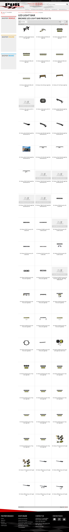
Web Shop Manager (45, 530)
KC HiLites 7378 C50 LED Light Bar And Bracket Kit (26, 206)
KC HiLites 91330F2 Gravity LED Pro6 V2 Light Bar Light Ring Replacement (60, 278)
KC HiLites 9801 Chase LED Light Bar (43, 470)
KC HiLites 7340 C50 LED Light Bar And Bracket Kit (59, 182)
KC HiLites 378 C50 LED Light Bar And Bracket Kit (26, 182)
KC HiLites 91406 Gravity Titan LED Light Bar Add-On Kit (59, 350)
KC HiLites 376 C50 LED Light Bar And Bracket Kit (59, 158)
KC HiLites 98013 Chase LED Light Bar (43, 495)
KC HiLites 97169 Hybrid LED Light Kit (59, 446)
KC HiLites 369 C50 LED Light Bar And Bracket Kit (26, 158)
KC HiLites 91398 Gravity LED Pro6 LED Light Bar (43, 350)
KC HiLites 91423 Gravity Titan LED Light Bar (43, 446)
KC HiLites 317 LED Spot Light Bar (59, 85)
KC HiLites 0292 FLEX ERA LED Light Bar (26, 61)
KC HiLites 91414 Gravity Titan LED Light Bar (43, 374)
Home (2, 518)
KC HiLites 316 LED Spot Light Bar (43, 85)
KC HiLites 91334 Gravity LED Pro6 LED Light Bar (26, 302)
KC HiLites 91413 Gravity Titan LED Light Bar (26, 374)
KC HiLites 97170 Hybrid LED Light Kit (26, 470)
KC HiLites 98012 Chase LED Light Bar (26, 495)
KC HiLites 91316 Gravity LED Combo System (59, 254)
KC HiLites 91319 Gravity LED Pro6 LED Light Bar (43, 278)
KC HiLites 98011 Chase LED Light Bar (59, 470)
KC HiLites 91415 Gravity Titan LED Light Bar (59, 374)
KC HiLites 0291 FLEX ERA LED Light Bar (60, 37)
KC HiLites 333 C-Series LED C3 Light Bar (43, 110)
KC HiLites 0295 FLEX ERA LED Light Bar (26, 85)
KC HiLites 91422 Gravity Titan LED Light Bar (26, 446)
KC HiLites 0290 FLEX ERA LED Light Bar (43, 37)
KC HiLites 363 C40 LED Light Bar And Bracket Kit (59, 134)
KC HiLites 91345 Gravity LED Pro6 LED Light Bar (43, 326)
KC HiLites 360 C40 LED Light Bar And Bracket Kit (59, 110)
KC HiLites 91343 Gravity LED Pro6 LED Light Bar (59, 302)
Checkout (3, 13)
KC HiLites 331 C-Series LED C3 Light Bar (26, 110)
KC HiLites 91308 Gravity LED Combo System (43, 230)
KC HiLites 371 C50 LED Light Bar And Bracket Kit (43, 158)
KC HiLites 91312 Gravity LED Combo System (59, 230)
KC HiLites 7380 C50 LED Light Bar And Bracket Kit (43, 206)
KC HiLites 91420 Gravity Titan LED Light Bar (43, 422)
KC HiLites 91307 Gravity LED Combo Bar (26, 230)
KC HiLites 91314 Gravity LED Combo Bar (26, 254)
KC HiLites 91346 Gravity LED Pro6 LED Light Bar (59, 326)
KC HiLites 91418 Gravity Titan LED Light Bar (59, 398)
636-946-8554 (42, 521)
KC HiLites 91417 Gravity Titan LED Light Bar (43, 398)
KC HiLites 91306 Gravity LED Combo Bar (59, 206)
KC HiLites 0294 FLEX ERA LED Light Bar (60, 61)
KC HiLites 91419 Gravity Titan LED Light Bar (26, 422)
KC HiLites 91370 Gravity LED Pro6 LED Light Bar (26, 350)
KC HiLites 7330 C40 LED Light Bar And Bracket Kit (43, 182)
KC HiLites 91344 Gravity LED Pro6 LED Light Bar (26, 326)
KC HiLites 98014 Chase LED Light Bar (59, 495)
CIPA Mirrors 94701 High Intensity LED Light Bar (26, 37)
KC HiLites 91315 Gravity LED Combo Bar (43, 254)
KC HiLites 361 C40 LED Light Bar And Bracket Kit (26, 134)
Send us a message (39, 526)
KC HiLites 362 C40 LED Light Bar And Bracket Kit (43, 134)
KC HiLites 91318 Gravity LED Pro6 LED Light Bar (26, 278)
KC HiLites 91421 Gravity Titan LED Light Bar (59, 422)
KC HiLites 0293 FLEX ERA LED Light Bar (43, 61)
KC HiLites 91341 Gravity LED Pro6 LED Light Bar (43, 302)
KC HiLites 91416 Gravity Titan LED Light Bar (26, 398)
